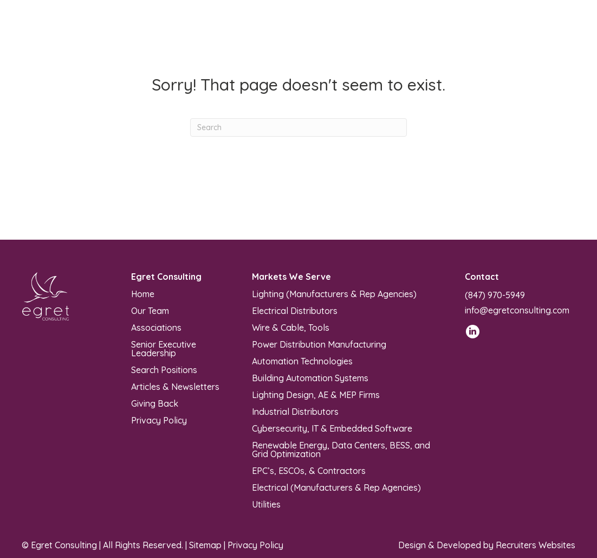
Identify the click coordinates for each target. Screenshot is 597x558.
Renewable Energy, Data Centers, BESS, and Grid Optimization (341, 449)
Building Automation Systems (310, 377)
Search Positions (164, 369)
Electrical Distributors (295, 310)
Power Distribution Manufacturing (319, 344)
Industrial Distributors (295, 411)
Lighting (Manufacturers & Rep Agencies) (334, 293)
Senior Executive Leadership (163, 348)
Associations (156, 327)
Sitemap (205, 545)
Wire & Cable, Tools (290, 327)
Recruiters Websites (535, 545)
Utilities (266, 504)
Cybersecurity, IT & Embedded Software (332, 428)
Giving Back (154, 403)
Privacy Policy (159, 420)
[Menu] (350, 32)
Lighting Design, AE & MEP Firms (316, 394)
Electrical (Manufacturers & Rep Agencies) (336, 487)
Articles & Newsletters (175, 386)
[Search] (298, 127)
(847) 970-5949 (495, 295)
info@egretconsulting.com (517, 310)
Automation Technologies (302, 360)
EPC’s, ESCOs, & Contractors (309, 470)
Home (142, 293)
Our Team (150, 310)
